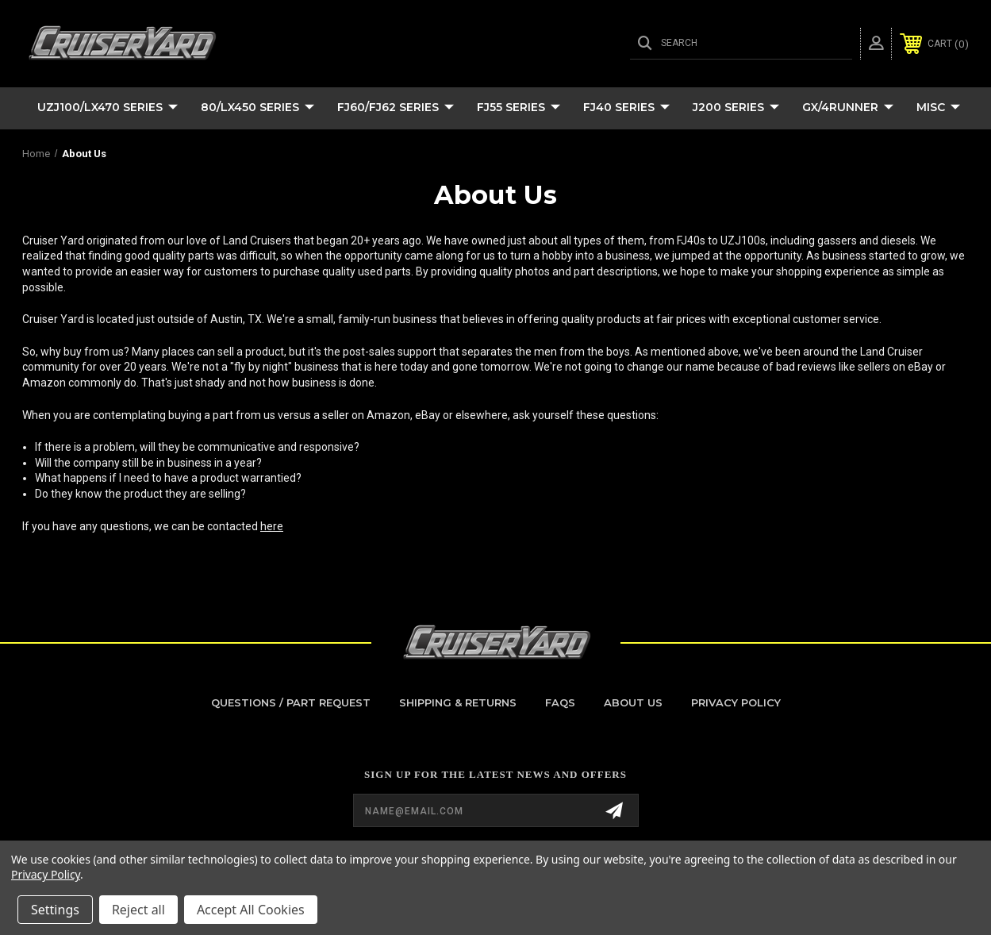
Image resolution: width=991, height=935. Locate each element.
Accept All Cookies (251, 909)
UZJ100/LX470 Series (107, 108)
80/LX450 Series (257, 108)
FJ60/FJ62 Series (395, 108)
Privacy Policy (736, 702)
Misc (938, 108)
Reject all (138, 909)
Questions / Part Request (291, 702)
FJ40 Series (626, 108)
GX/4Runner (847, 108)
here (271, 526)
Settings (55, 909)
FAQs (560, 702)
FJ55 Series (518, 108)
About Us (633, 702)
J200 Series (736, 108)
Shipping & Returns (458, 702)
